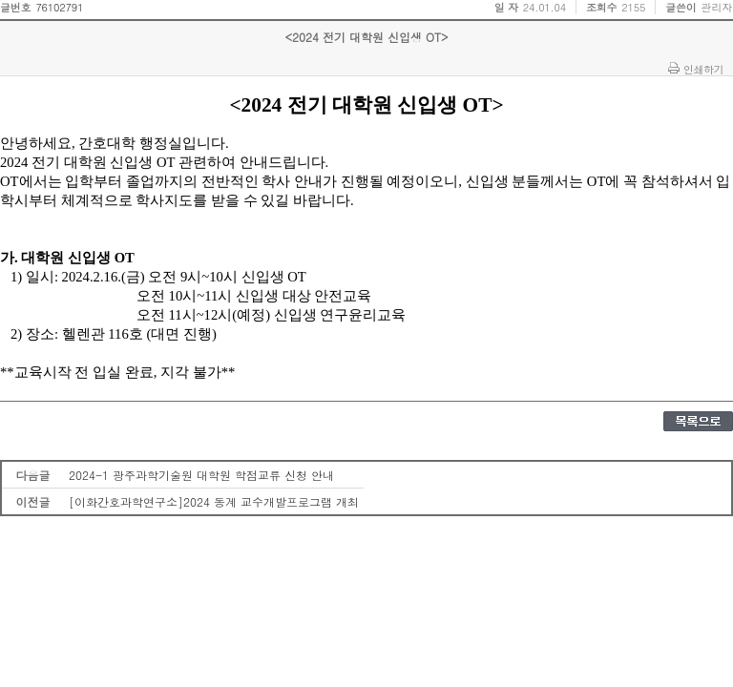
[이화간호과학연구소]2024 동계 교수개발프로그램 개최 (214, 501)
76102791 (59, 7)
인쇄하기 (703, 68)
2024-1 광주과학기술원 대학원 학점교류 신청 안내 (201, 475)
